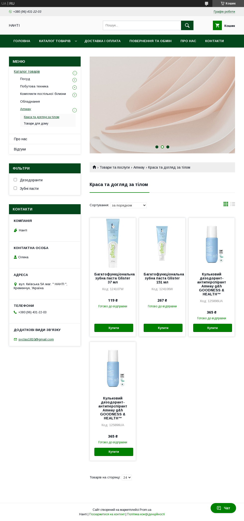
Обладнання (30, 101)
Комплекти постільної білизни (43, 94)
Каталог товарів (54, 41)
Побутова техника (34, 86)
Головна (21, 41)
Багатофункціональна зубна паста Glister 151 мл (162, 278)
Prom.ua (145, 510)
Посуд (25, 79)
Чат (223, 508)
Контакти (214, 41)
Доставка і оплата (102, 41)
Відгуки (20, 149)
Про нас (188, 41)
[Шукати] (187, 25)
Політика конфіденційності (146, 514)
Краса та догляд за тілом (41, 117)
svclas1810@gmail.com (36, 339)
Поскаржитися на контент (107, 514)
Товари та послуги (115, 167)
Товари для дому (36, 123)
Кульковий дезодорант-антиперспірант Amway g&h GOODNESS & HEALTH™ (211, 284)
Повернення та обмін (150, 41)
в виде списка (233, 205)
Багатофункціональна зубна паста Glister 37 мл (112, 278)
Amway (139, 167)
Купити (114, 328)
